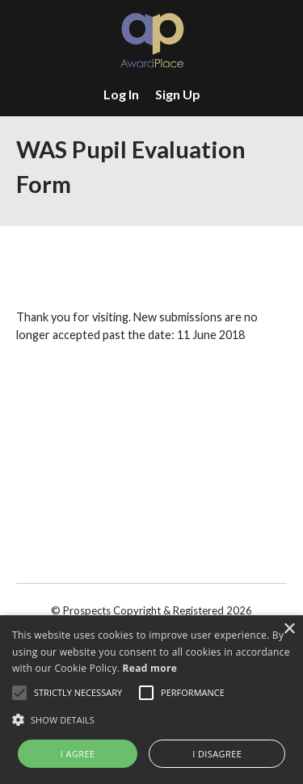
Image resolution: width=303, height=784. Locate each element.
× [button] (289, 629)
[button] (151, 719)
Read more (150, 668)
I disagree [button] (217, 754)
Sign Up (177, 94)
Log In (121, 94)
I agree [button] (78, 754)
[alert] (151, 699)
